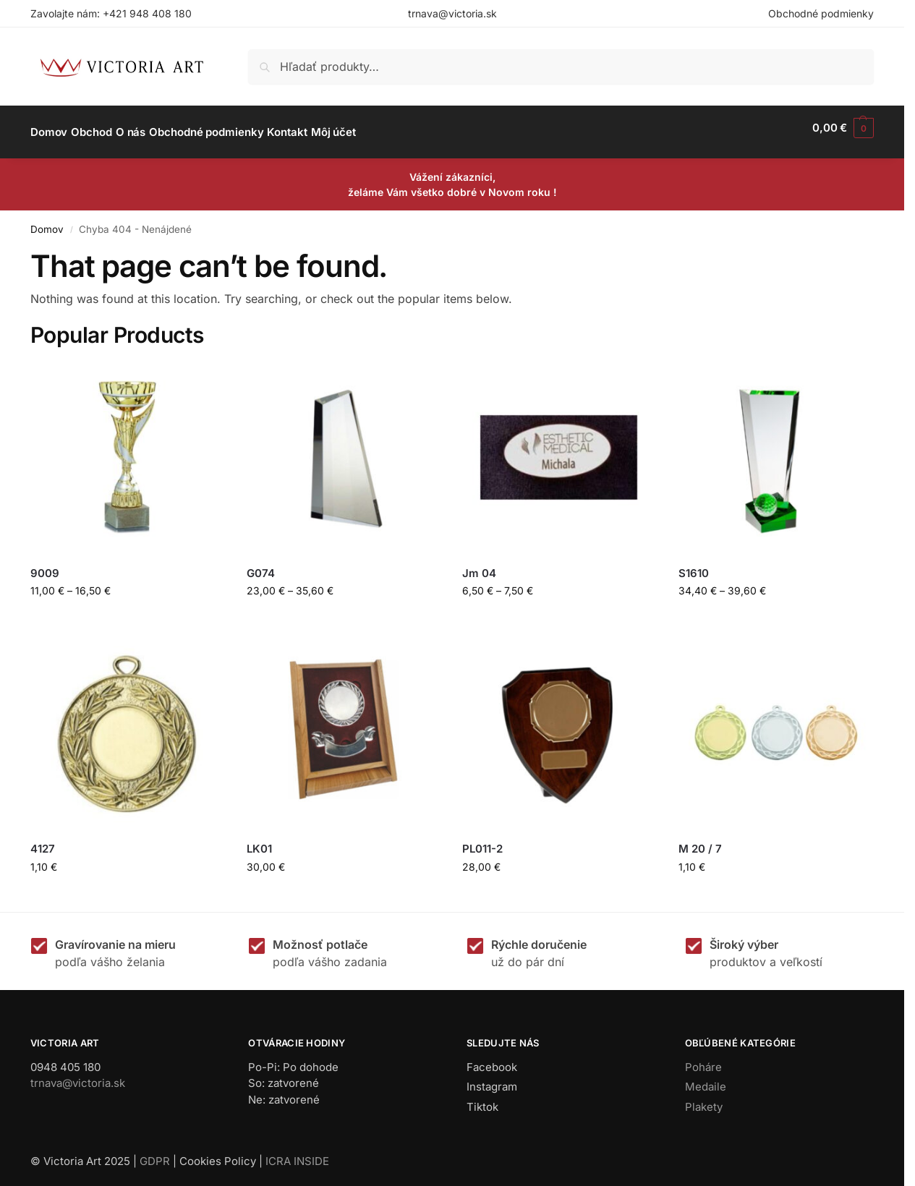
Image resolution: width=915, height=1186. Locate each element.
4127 (42, 841)
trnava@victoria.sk (452, 13)
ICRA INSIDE (297, 1153)
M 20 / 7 (700, 841)
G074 (261, 565)
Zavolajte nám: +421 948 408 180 (111, 13)
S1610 (693, 565)
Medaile (705, 1078)
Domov (47, 220)
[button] (843, 128)
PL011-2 (482, 841)
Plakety (704, 1099)
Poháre (703, 1059)
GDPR (155, 1153)
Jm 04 (479, 565)
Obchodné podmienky (821, 13)
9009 (44, 565)
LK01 (259, 841)
